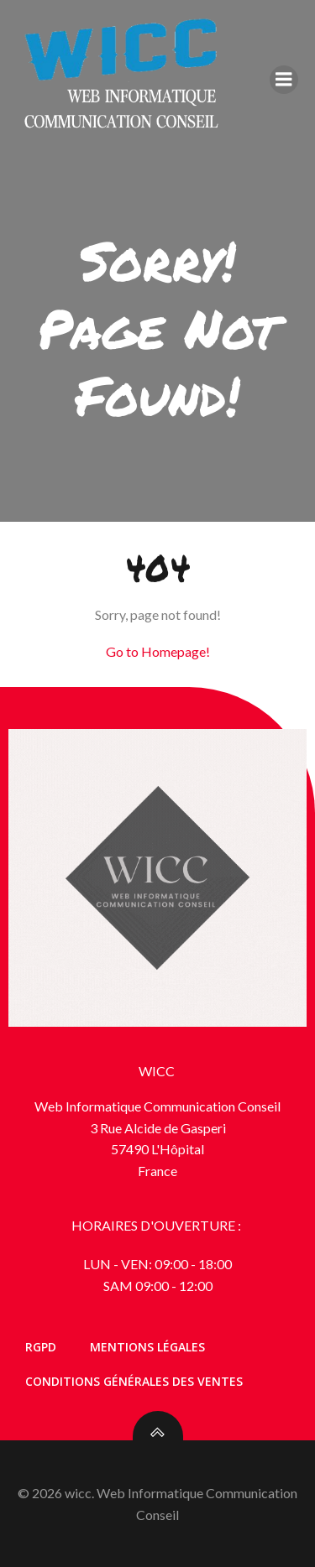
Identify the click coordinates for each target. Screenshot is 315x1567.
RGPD (40, 1347)
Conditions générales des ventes (134, 1381)
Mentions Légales (147, 1347)
